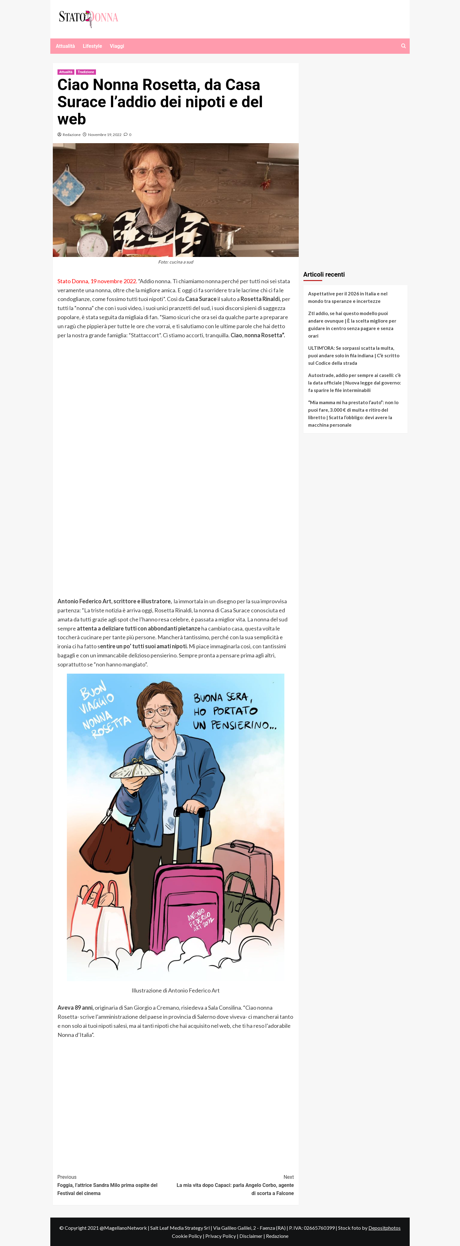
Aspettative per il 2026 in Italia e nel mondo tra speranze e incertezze (348, 297)
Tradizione (86, 72)
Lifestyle (92, 46)
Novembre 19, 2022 (105, 134)
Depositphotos (384, 1228)
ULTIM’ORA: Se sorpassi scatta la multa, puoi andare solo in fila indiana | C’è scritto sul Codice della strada (353, 355)
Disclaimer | (252, 1236)
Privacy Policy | (222, 1236)
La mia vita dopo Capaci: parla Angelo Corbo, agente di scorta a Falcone (235, 1184)
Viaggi (117, 46)
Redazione (72, 134)
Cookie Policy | (188, 1236)
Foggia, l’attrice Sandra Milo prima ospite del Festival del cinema (117, 1184)
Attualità (65, 46)
